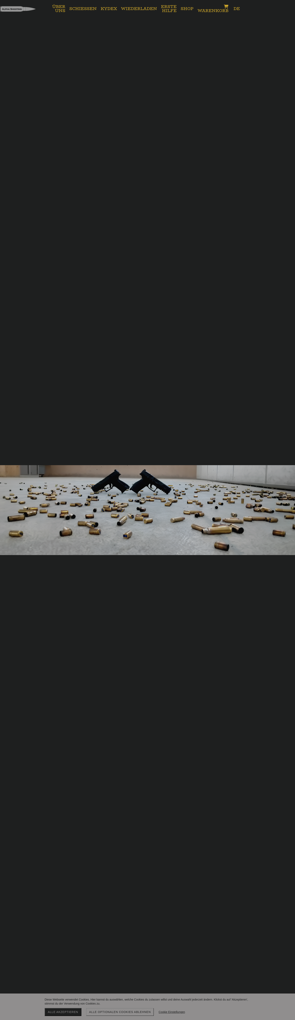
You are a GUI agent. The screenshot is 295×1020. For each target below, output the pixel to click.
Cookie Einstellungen (172, 1012)
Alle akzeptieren (63, 1012)
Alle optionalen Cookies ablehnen (120, 1012)
